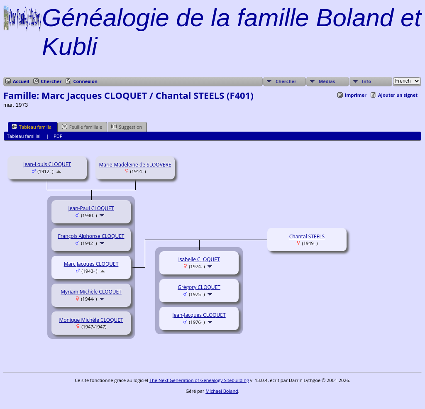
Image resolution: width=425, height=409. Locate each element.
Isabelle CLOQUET (199, 259)
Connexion (85, 81)
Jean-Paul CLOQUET (91, 208)
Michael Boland (221, 391)
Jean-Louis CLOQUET (47, 164)
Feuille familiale (82, 126)
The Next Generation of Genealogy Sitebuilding (199, 380)
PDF (58, 136)
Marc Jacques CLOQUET (91, 263)
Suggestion (126, 126)
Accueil (21, 81)
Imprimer (355, 95)
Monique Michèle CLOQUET (91, 319)
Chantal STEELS (307, 236)
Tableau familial (32, 126)
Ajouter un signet (398, 95)
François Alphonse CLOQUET (91, 236)
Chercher (51, 81)
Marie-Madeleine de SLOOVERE (135, 164)
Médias (327, 81)
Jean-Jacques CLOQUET (198, 314)
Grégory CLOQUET (199, 287)
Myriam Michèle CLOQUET (91, 291)
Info (366, 81)
